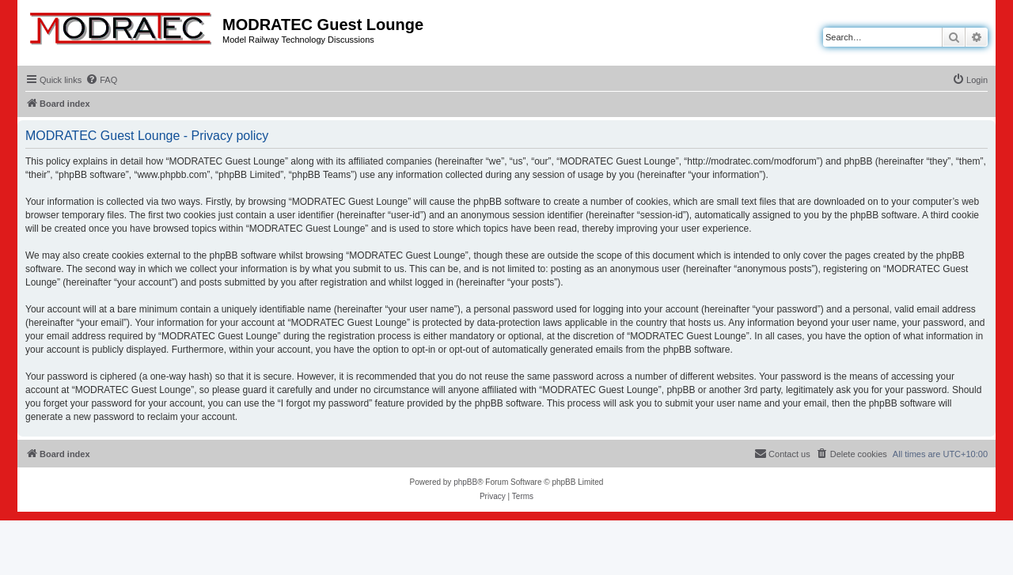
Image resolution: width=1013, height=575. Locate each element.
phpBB (465, 482)
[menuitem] (101, 79)
